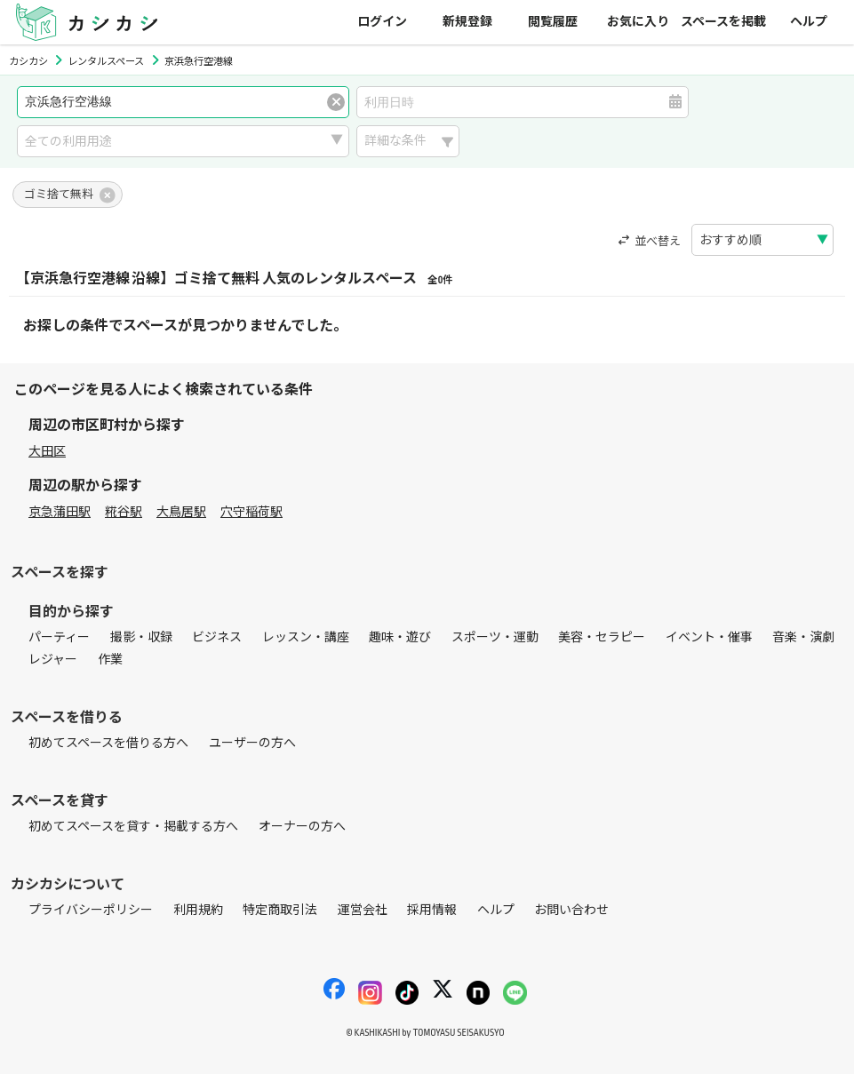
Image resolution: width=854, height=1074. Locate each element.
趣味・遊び (400, 637)
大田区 (47, 451)
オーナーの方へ (302, 826)
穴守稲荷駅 (251, 512)
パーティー (59, 637)
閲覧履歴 (553, 21)
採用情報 (432, 910)
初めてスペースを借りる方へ (108, 743)
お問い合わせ (571, 910)
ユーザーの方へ (252, 743)
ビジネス (217, 637)
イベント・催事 (709, 637)
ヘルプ (808, 21)
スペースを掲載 (723, 21)
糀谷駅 (123, 512)
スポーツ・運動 (495, 637)
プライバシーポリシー (90, 910)
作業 (110, 659)
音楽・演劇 (803, 637)
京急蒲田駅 (59, 512)
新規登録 (467, 21)
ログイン (382, 21)
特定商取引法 (280, 910)
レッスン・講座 (305, 637)
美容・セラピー (601, 637)
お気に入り (638, 21)
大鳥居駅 (181, 512)
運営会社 (362, 910)
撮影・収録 (141, 637)
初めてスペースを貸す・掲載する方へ (133, 826)
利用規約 (198, 910)
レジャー (52, 659)
